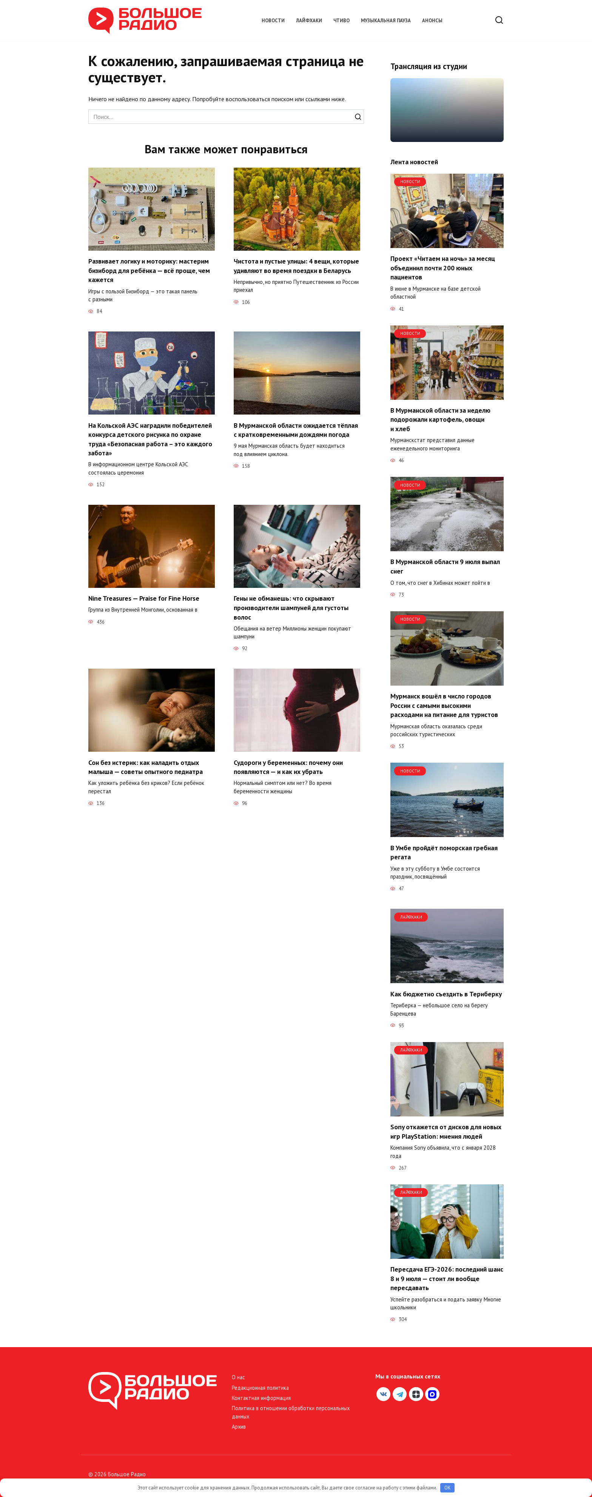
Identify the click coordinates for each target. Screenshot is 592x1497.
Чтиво (341, 20)
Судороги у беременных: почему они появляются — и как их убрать (288, 768)
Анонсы (432, 20)
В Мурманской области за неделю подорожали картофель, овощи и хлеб (440, 419)
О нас (238, 1377)
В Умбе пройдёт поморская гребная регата (444, 852)
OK (447, 1488)
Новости (273, 20)
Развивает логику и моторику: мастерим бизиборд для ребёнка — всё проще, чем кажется (149, 270)
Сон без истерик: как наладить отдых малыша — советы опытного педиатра (145, 768)
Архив (239, 1426)
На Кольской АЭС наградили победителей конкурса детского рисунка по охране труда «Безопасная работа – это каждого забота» (150, 439)
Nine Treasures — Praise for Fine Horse (143, 598)
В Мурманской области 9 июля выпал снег (445, 566)
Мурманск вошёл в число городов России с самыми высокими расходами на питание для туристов (444, 705)
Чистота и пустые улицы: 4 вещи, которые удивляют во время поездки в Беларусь (296, 266)
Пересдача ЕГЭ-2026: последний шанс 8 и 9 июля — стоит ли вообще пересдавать (446, 1278)
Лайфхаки (309, 20)
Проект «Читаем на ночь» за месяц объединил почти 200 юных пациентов (442, 267)
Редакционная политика (260, 1387)
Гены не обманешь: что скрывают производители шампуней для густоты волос (291, 607)
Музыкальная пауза (386, 20)
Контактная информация (261, 1397)
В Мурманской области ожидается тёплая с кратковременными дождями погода (296, 430)
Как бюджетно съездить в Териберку (446, 993)
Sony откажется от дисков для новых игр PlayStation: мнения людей (445, 1131)
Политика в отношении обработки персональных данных (291, 1412)
